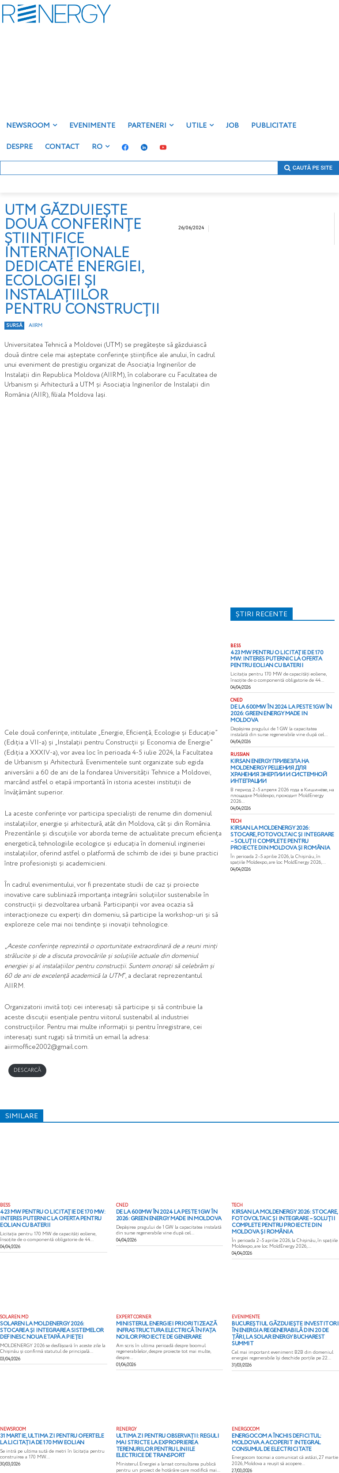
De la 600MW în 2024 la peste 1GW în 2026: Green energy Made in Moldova (278, 706)
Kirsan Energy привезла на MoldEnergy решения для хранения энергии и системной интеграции (280, 755)
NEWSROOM (13, 1421)
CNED (236, 697)
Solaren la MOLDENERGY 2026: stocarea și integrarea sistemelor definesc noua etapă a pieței (52, 1325)
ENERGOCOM (246, 1421)
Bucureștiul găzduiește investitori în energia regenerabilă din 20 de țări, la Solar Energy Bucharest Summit (279, 1325)
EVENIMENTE (246, 1313)
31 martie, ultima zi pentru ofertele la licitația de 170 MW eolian (46, 1430)
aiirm (35, 325)
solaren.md (14, 1313)
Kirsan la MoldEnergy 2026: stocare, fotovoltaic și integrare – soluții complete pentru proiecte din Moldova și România (280, 815)
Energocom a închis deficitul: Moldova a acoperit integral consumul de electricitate (284, 1433)
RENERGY (126, 1421)
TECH (235, 800)
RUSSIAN (239, 743)
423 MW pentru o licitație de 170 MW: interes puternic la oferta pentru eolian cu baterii (282, 658)
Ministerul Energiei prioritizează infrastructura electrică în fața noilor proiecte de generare (167, 1325)
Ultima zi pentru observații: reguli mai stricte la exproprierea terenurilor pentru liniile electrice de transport (163, 1433)
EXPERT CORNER (133, 1313)
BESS (235, 646)
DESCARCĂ (27, 1070)
